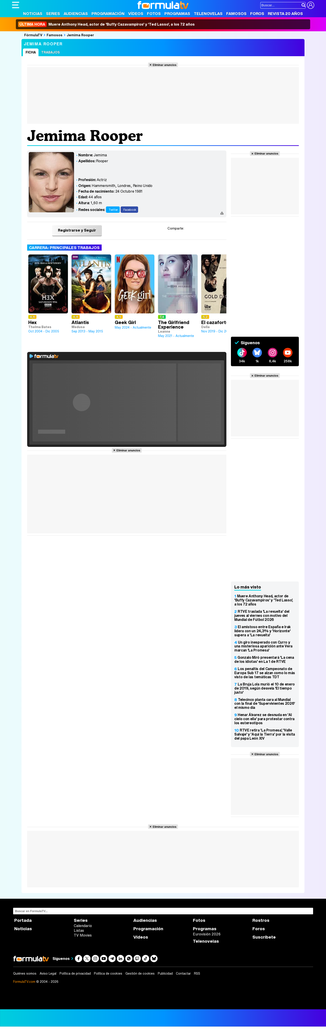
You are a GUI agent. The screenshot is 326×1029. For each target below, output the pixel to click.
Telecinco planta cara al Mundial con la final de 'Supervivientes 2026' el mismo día (264, 703)
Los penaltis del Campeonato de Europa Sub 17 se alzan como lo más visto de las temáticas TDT (264, 673)
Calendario (83, 925)
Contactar (183, 973)
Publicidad (165, 973)
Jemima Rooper (80, 34)
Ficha (31, 52)
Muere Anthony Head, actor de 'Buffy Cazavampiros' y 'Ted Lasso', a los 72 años (106, 24)
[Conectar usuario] (310, 5)
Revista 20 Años (285, 13)
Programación (108, 13)
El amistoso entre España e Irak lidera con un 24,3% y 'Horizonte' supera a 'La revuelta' (262, 631)
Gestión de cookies (140, 973)
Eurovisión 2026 (207, 934)
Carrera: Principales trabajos (64, 247)
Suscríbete (264, 937)
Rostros (260, 920)
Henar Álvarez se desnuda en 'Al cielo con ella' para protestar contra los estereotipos (264, 719)
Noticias (32, 13)
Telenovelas (208, 13)
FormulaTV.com (24, 981)
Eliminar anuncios (164, 65)
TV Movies (83, 935)
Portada (23, 920)
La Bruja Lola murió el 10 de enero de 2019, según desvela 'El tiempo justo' (264, 688)
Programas (177, 13)
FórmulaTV (33, 34)
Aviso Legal (48, 973)
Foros (257, 13)
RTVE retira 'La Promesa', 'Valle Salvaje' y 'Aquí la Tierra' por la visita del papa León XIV (264, 734)
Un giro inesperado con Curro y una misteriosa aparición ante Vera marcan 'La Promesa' (263, 646)
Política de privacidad (75, 973)
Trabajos (50, 52)
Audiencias (76, 13)
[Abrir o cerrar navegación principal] (15, 5)
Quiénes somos (24, 973)
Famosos (236, 13)
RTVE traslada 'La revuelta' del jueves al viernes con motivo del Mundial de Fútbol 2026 (261, 615)
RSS (197, 973)
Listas (79, 930)
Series (53, 13)
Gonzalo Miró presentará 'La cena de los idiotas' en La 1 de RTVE (264, 659)
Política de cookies (108, 973)
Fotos (154, 13)
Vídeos (135, 13)
